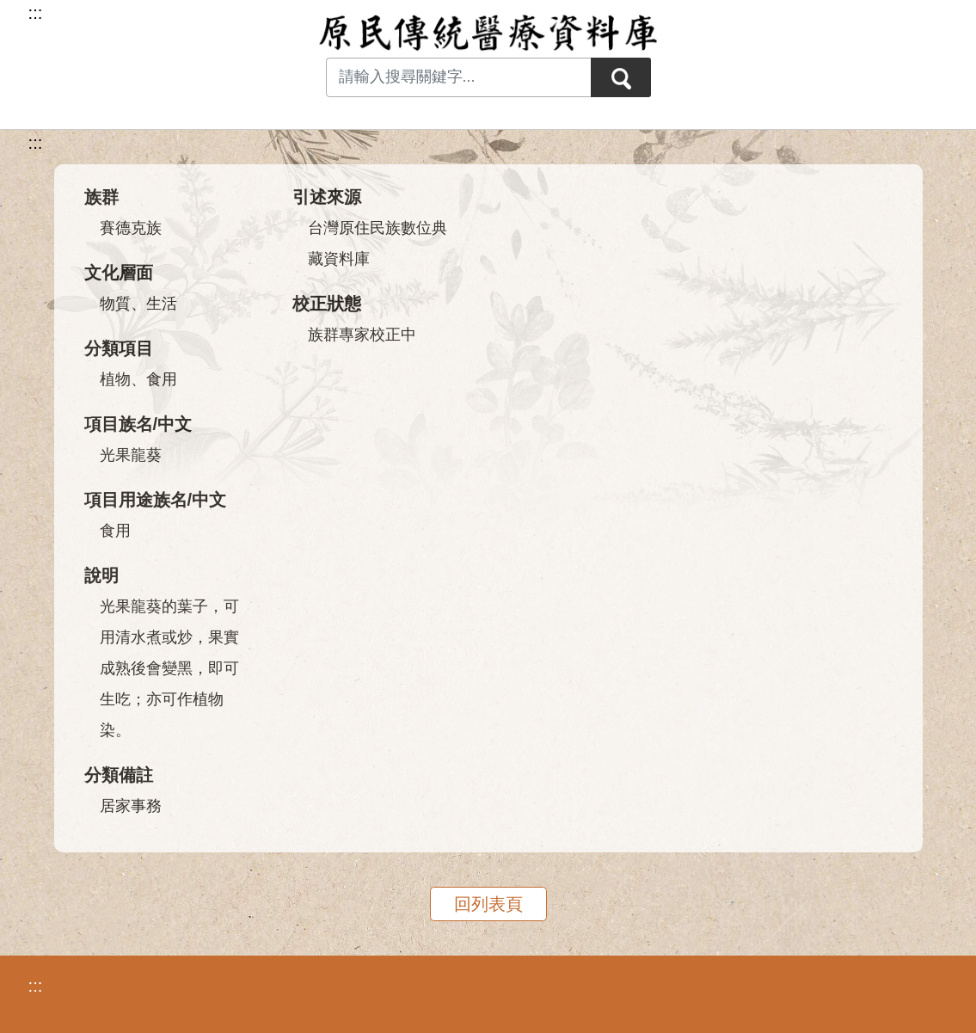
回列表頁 (488, 904)
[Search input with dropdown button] (458, 77)
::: (35, 142)
